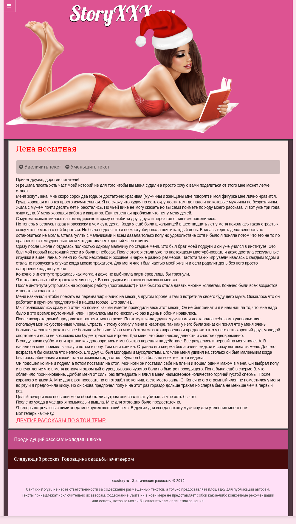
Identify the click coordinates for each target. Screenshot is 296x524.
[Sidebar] (10, 6)
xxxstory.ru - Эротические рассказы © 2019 (148, 481)
